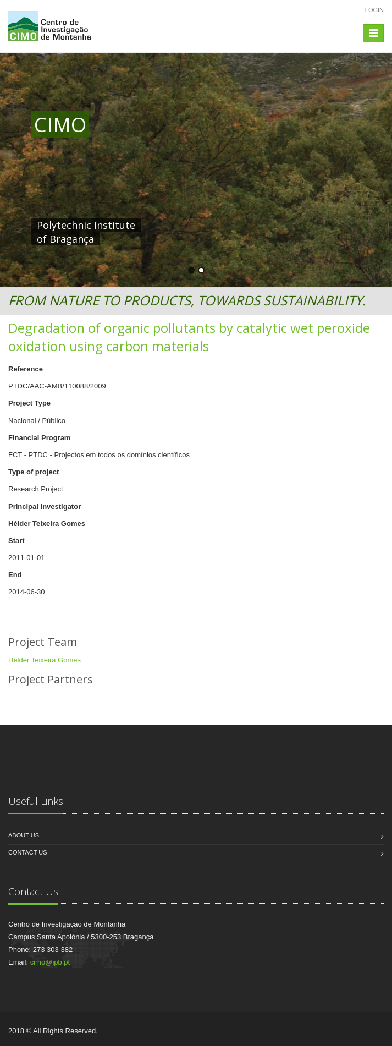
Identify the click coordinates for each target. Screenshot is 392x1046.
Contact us (27, 852)
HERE (261, 225)
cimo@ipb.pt (50, 962)
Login (374, 10)
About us (23, 835)
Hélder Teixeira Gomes (44, 660)
